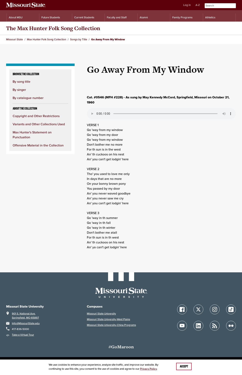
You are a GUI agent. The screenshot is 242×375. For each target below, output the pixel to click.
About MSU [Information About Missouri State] (15, 17)
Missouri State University (101, 314)
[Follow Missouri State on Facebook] (182, 309)
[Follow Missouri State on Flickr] (231, 326)
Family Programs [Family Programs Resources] (182, 17)
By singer (19, 89)
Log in (187, 5)
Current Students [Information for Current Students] (84, 17)
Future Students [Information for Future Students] (50, 17)
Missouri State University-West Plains (108, 319)
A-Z (198, 5)
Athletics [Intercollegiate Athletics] (210, 17)
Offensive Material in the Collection (38, 145)
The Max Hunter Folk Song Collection (53, 28)
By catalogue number (28, 98)
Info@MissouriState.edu (26, 323)
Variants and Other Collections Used (39, 124)
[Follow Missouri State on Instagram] (215, 309)
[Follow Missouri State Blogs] (215, 326)
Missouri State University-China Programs (111, 325)
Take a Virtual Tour (23, 335)
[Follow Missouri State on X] (198, 309)
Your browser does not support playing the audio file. (161, 113)
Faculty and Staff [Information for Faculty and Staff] (117, 17)
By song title (21, 81)
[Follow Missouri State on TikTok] (231, 309)
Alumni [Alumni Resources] (144, 17)
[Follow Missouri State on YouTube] (182, 326)
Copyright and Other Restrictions (36, 116)
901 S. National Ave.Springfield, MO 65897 (25, 316)
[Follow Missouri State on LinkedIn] (198, 326)
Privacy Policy (148, 369)
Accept (184, 366)
